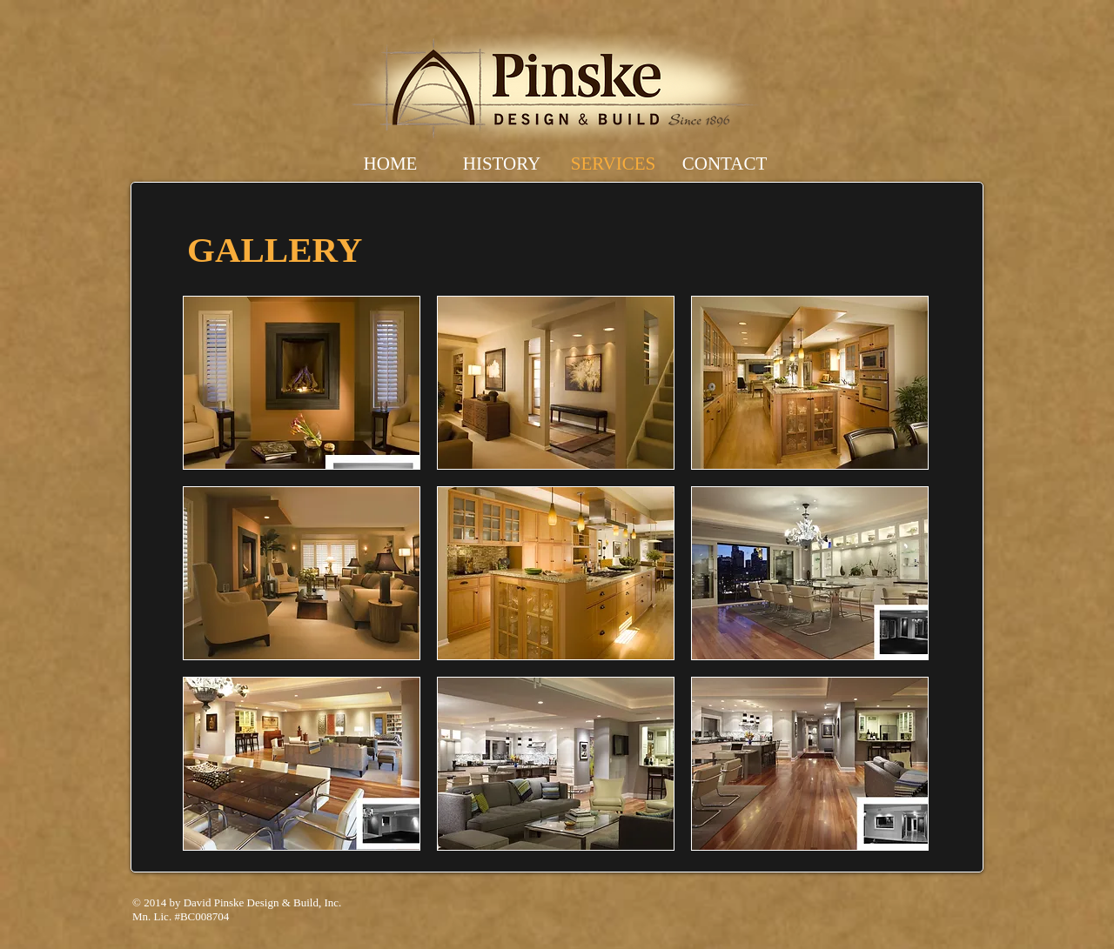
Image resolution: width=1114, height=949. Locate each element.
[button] (301, 383)
